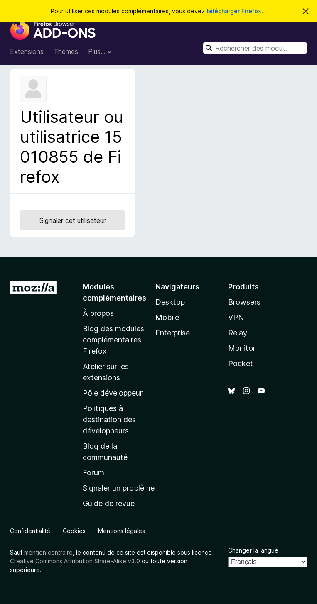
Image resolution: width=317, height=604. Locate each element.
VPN (236, 317)
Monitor (242, 348)
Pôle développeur (113, 393)
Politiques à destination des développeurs (109, 419)
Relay (237, 332)
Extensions (27, 51)
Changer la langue (253, 550)
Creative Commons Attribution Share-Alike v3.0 (75, 561)
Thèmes (66, 51)
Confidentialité (30, 530)
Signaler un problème (119, 488)
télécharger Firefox (233, 11)
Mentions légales (121, 530)
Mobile (167, 317)
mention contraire (48, 552)
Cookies (74, 530)
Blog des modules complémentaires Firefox (113, 339)
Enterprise (172, 332)
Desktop (170, 302)
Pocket (240, 363)
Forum (93, 472)
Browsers (244, 302)
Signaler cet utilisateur (72, 220)
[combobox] (255, 48)
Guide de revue (109, 503)
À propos (98, 313)
